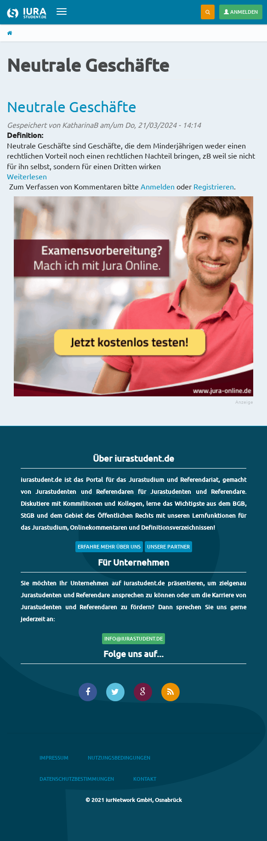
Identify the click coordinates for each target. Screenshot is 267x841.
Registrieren (213, 186)
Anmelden (241, 12)
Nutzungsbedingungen (119, 757)
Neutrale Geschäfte (71, 106)
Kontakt (144, 779)
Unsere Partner (168, 546)
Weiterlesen (27, 176)
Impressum (54, 757)
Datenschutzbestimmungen (77, 779)
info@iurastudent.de (133, 638)
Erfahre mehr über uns (109, 546)
